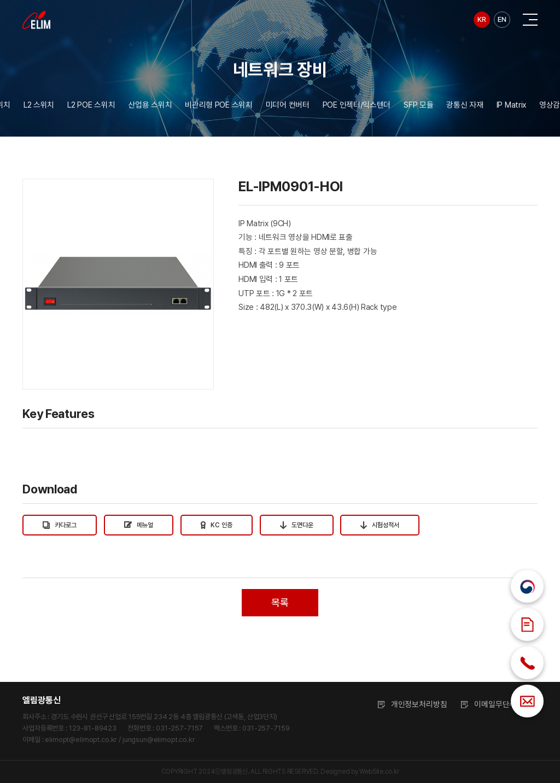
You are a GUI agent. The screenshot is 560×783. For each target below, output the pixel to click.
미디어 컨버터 (288, 109)
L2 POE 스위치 (91, 109)
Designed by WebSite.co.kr (359, 771)
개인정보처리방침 (419, 704)
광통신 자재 (464, 109)
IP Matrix (511, 109)
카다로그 (60, 525)
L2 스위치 (39, 109)
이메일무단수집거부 (506, 704)
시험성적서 (379, 525)
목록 (279, 602)
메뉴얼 (138, 525)
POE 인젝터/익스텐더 (357, 109)
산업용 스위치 (150, 109)
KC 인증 (216, 525)
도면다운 (296, 525)
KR (481, 19)
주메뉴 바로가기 (0, 0)
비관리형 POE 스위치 (219, 109)
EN (502, 19)
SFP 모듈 (418, 109)
